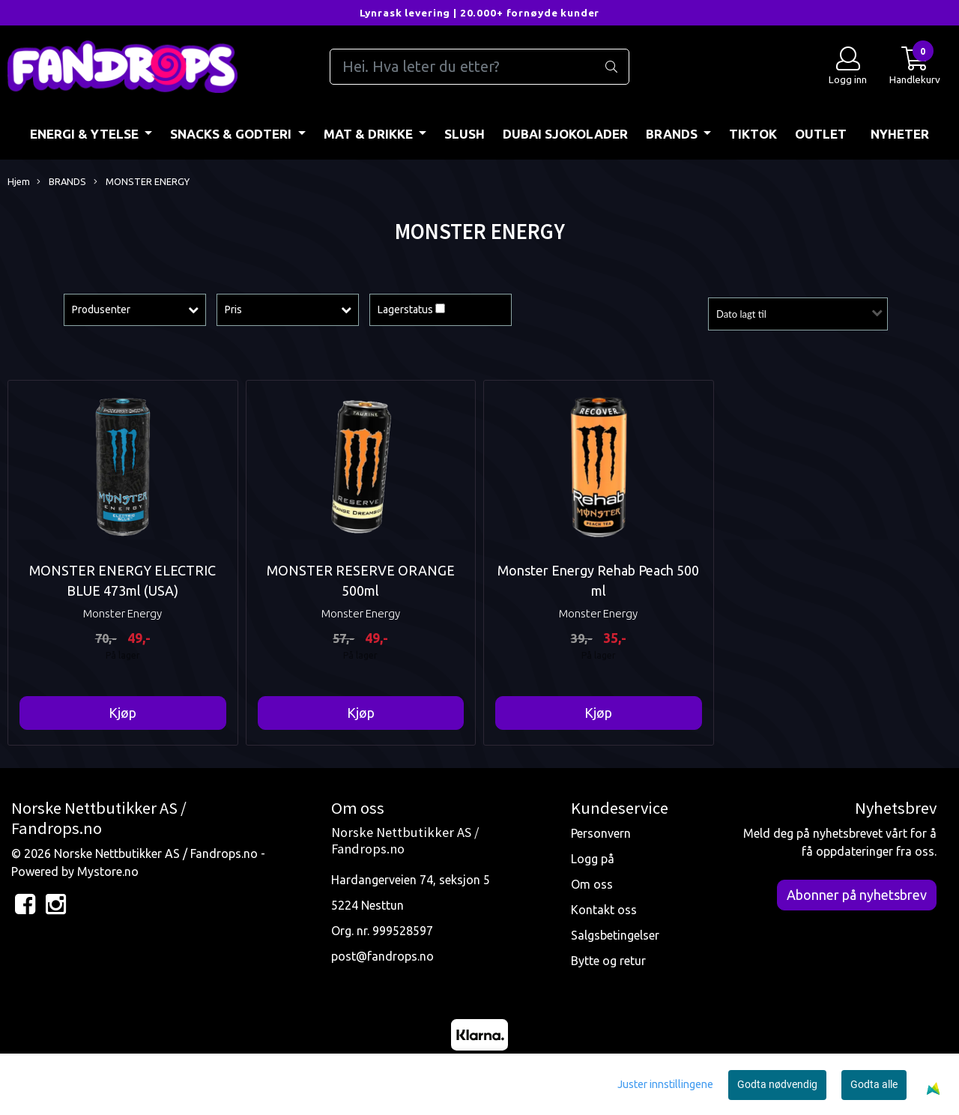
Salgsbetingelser (615, 935)
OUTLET (821, 134)
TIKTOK (753, 134)
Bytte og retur (608, 960)
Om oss (592, 884)
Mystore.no (108, 871)
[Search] (479, 67)
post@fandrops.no (382, 956)
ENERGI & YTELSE (86, 134)
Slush (464, 134)
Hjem (18, 181)
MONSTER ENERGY (142, 182)
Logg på (592, 858)
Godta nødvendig (777, 1084)
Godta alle (874, 1084)
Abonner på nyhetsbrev (857, 894)
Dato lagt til (741, 314)
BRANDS (673, 134)
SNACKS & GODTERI (232, 134)
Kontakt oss (604, 909)
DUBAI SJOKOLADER (565, 134)
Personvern (601, 833)
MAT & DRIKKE (370, 134)
